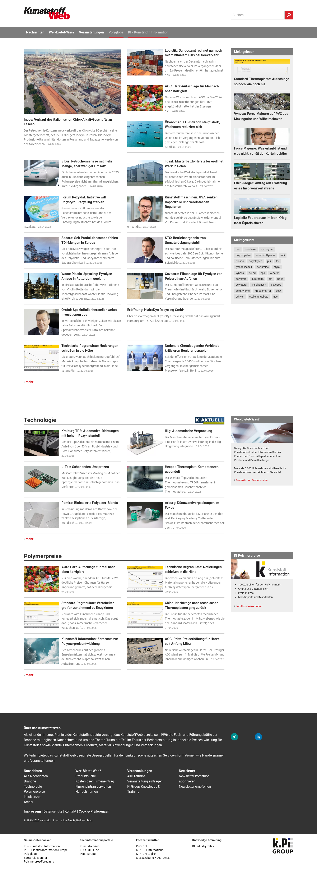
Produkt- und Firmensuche (251, 480)
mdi (282, 255)
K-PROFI (141, 846)
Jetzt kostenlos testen (249, 606)
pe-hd (252, 273)
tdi (277, 261)
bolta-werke (243, 290)
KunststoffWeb (89, 846)
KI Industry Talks (203, 846)
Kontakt (70, 811)
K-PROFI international (150, 850)
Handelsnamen (86, 792)
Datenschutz (52, 811)
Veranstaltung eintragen (145, 781)
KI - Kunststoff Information (148, 32)
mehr (29, 382)
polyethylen (255, 261)
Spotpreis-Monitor (35, 858)
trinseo (240, 261)
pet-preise (263, 266)
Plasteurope (87, 854)
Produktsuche (85, 776)
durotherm (257, 278)
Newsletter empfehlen (195, 787)
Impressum (32, 811)
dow (278, 290)
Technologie (33, 787)
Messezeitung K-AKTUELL (153, 858)
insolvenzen (259, 284)
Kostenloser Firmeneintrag (94, 781)
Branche (30, 781)
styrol (277, 266)
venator (274, 273)
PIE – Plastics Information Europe (45, 850)
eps (263, 273)
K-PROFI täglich (146, 854)
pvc (238, 249)
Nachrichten (35, 32)
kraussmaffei (263, 290)
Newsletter (187, 771)
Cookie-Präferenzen (94, 811)
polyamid (241, 278)
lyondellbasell (244, 266)
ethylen (240, 296)
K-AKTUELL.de (89, 850)
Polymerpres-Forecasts (39, 861)
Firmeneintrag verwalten (93, 787)
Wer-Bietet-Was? (61, 32)
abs (275, 296)
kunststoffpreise (265, 255)
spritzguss (267, 249)
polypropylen (243, 255)
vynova (240, 273)
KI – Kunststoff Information (42, 846)
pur (269, 261)
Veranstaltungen (91, 32)
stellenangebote (258, 296)
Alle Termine (136, 776)
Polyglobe (116, 32)
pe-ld (280, 278)
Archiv (28, 802)
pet (270, 278)
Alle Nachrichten (36, 776)
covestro (276, 284)
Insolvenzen (32, 797)
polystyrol (241, 284)
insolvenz (250, 249)
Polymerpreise (34, 792)
